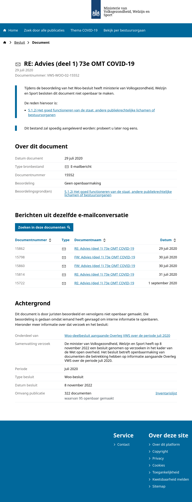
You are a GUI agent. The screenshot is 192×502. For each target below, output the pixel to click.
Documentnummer (33, 239)
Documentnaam (90, 239)
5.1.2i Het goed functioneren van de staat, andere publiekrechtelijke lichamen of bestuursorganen (118, 193)
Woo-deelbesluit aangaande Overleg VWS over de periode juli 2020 (117, 335)
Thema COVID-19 (84, 30)
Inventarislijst (166, 393)
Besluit (20, 42)
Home (10, 30)
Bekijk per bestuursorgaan (125, 30)
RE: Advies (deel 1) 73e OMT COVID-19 (104, 248)
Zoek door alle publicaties (44, 30)
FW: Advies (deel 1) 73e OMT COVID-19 (104, 257)
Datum (168, 239)
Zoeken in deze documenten (44, 227)
